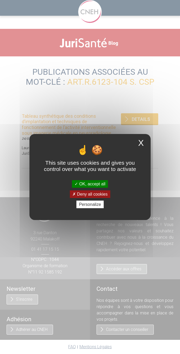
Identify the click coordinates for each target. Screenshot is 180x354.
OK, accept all (90, 183)
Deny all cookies (90, 194)
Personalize (90, 204)
